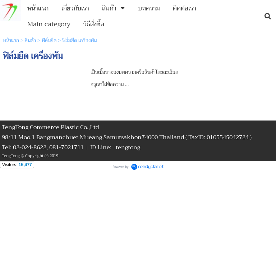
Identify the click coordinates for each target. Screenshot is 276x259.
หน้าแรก (11, 40)
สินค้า (30, 40)
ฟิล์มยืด (49, 40)
